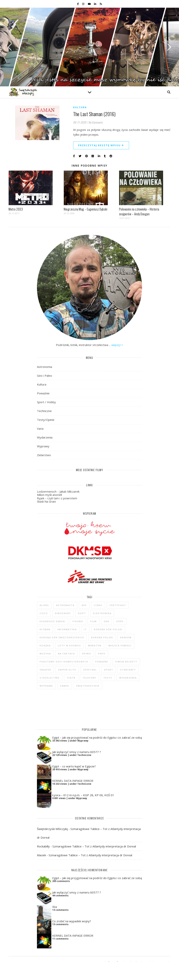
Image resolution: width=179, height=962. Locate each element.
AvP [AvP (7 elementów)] (84, 605)
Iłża (54, 896)
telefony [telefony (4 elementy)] (89, 677)
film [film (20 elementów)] (93, 621)
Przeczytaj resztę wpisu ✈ (101, 145)
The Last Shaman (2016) (94, 113)
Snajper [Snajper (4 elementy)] (45, 669)
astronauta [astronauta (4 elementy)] (65, 605)
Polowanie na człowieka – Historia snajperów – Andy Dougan (139, 211)
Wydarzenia (44, 437)
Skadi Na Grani (46, 501)
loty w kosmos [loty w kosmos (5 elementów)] (69, 645)
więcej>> (117, 345)
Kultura (80, 107)
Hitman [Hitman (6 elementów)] (45, 629)
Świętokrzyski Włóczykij (52, 818)
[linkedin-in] (95, 4)
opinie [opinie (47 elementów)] (86, 653)
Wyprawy (43, 446)
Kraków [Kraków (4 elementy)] (126, 637)
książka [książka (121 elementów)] (45, 645)
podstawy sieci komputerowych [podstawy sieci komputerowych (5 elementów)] (64, 661)
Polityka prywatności (108, 955)
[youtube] (89, 4)
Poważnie (43, 393)
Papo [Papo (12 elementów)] (101, 653)
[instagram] (83, 4)
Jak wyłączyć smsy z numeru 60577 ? (76, 741)
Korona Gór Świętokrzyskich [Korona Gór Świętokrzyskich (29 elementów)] (62, 637)
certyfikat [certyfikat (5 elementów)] (118, 605)
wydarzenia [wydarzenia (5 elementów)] (128, 677)
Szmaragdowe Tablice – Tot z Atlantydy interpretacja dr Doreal (94, 836)
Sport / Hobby (46, 402)
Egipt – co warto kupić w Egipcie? (74, 756)
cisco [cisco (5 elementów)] (44, 613)
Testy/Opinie (45, 420)
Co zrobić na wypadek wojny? (71, 911)
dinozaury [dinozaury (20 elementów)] (63, 613)
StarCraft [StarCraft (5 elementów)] (128, 669)
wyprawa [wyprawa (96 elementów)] (46, 685)
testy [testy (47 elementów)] (107, 677)
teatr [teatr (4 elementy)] (71, 677)
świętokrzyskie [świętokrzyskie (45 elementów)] (88, 685)
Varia (40, 428)
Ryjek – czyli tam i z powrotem (57, 498)
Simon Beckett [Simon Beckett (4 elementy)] (126, 661)
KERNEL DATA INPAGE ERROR (72, 770)
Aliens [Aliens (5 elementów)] (44, 605)
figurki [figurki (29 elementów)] (78, 621)
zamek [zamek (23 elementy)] (64, 685)
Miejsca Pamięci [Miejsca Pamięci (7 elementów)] (120, 645)
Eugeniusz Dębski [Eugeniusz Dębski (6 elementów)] (52, 621)
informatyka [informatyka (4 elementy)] (67, 629)
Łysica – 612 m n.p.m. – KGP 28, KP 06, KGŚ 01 (83, 785)
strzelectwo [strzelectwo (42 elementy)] (50, 677)
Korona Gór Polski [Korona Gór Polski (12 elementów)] (108, 629)
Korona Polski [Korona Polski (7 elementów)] (102, 637)
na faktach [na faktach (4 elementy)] (66, 653)
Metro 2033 (16, 209)
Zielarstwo (44, 455)
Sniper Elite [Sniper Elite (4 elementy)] (67, 669)
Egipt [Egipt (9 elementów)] (82, 613)
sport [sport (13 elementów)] (108, 669)
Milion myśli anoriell (49, 495)
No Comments (95, 122)
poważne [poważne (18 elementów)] (101, 661)
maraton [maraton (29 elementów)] (94, 645)
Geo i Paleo (44, 375)
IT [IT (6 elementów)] (85, 629)
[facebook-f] (78, 4)
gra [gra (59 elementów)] (106, 621)
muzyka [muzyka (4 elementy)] (45, 653)
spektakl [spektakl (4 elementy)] (90, 669)
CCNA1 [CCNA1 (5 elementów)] (98, 605)
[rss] (101, 4)
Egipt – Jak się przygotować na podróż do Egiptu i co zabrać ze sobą (97, 727)
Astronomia (44, 367)
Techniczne (44, 411)
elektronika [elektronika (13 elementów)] (102, 613)
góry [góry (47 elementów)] (120, 621)
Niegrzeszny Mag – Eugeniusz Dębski (85, 209)
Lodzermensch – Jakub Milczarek (58, 491)
